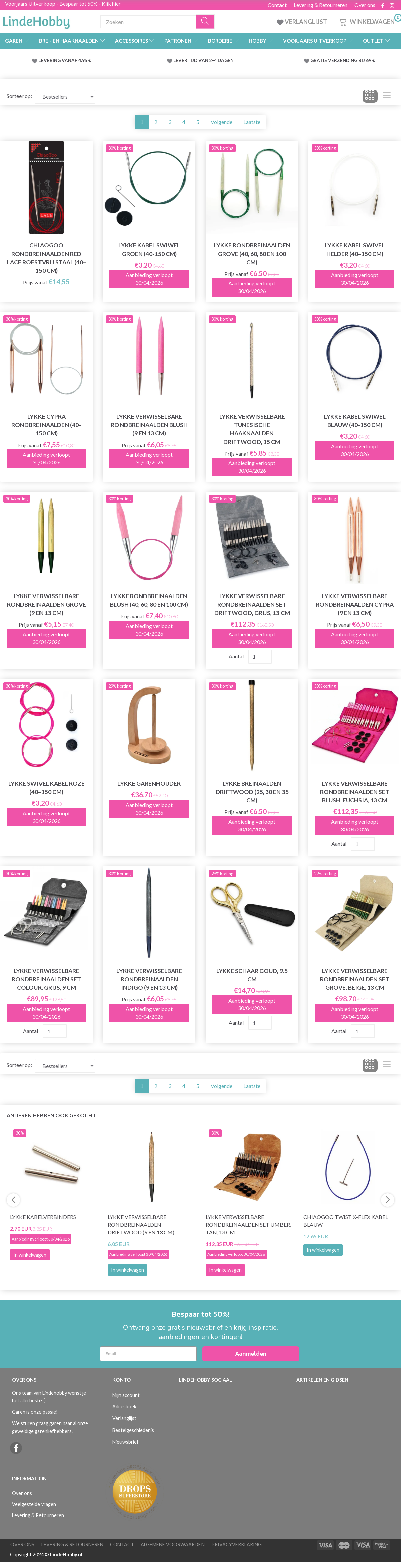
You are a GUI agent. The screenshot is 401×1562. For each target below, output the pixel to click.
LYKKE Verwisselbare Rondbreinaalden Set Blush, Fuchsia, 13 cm (354, 792)
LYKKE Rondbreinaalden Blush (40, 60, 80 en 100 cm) (149, 600)
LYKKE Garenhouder (149, 783)
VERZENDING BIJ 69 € (351, 60)
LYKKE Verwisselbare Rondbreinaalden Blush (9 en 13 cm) (149, 425)
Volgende (221, 122)
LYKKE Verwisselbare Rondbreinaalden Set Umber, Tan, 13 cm (248, 1224)
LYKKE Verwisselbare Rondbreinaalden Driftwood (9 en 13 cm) (141, 1224)
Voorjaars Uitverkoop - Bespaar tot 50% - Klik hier (63, 3)
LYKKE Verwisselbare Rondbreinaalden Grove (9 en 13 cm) (46, 604)
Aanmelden (250, 1353)
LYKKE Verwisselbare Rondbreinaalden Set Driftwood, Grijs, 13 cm (252, 604)
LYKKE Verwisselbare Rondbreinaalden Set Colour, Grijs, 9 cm (46, 979)
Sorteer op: (19, 96)
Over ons (364, 5)
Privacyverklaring (236, 1544)
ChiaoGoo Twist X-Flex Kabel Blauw (345, 1221)
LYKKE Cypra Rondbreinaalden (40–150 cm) (46, 425)
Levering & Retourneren (320, 5)
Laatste (251, 122)
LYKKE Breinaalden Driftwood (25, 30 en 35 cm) (252, 792)
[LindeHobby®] (36, 20)
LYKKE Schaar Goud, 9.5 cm (252, 975)
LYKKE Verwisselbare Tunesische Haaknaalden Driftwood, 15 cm (252, 429)
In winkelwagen (127, 1270)
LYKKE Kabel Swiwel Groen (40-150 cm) (149, 249)
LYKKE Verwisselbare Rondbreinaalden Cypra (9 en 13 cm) (355, 604)
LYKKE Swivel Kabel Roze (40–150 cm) (46, 787)
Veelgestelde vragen (34, 1504)
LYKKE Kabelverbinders (43, 1217)
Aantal (237, 656)
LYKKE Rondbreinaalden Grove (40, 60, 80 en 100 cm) (252, 253)
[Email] (148, 1353)
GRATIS (319, 60)
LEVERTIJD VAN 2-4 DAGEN (203, 60)
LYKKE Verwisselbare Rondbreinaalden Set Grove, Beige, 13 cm (354, 979)
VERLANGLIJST (302, 21)
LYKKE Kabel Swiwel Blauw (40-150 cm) (355, 420)
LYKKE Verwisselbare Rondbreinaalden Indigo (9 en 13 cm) (149, 979)
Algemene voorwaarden (173, 1544)
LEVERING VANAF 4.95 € (64, 60)
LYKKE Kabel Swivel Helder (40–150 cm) (355, 249)
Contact (277, 5)
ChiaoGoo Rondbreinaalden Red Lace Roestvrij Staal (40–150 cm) (46, 258)
